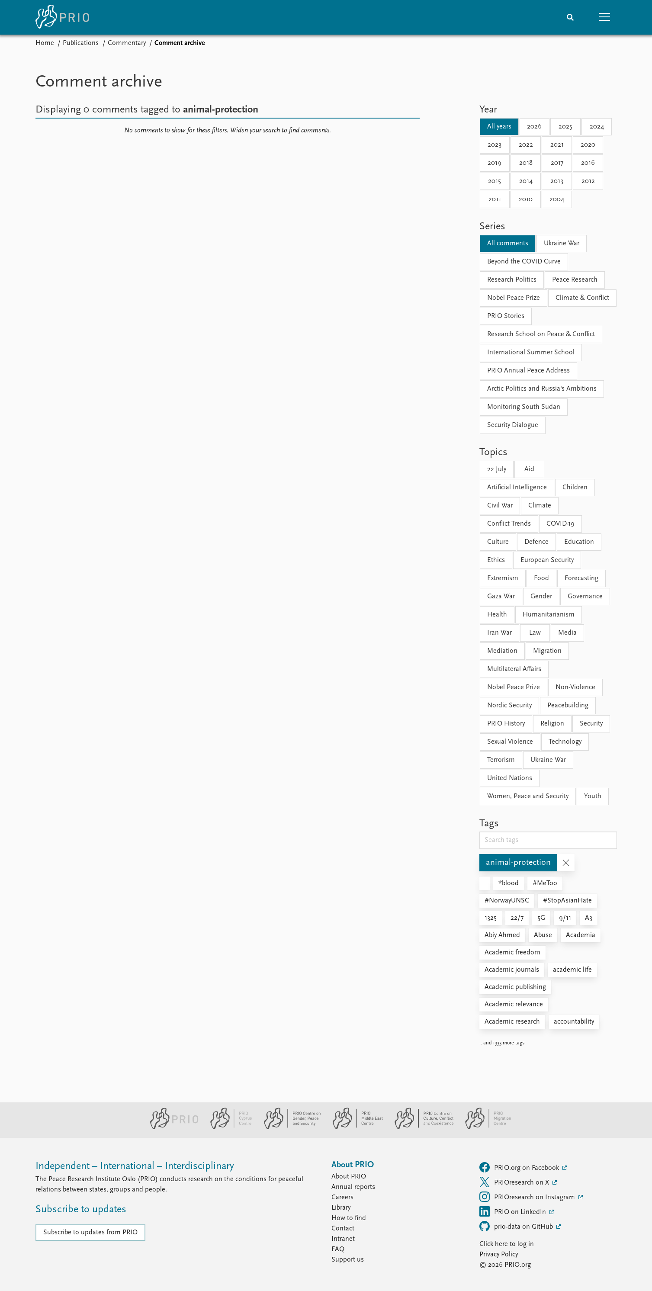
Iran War (499, 632)
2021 (557, 144)
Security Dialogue (512, 425)
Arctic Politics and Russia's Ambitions (542, 388)
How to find (348, 1218)
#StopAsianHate (567, 900)
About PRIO (348, 1176)
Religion (552, 723)
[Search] (570, 17)
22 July (496, 469)
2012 (588, 181)
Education (579, 542)
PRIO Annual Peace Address (528, 370)
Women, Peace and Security (527, 796)
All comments (507, 243)
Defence (536, 542)
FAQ (337, 1249)
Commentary (127, 43)
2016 (588, 163)
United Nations (509, 778)
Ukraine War (561, 243)
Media (567, 632)
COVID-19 (560, 523)
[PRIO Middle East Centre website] (354, 1127)
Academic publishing (515, 987)
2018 (526, 163)
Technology (565, 742)
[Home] (62, 17)
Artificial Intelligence (517, 487)
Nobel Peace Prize (513, 298)
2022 (526, 144)
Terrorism (501, 760)
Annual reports (353, 1187)
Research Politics (511, 279)
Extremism (502, 578)
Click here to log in (506, 1244)
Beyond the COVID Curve (524, 261)
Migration (547, 651)
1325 (491, 918)
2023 (494, 144)
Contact (342, 1228)
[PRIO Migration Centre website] (484, 1127)
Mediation (502, 651)
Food (541, 578)
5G (541, 918)
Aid (529, 469)
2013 (556, 181)
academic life (572, 970)
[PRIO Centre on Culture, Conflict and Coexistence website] (420, 1127)
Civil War (500, 505)
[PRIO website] (171, 1127)
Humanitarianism (549, 614)
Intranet (343, 1239)
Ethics (496, 560)
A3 (588, 918)
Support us (347, 1259)
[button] (605, 17)
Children (575, 487)
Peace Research (574, 279)
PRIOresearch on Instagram (528, 1196)
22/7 (517, 918)
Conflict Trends (509, 523)
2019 (494, 163)
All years (499, 126)
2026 (534, 126)
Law (535, 632)
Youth (592, 796)
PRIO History (506, 723)
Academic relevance (514, 1004)
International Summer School (531, 352)
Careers (342, 1197)
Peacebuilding (567, 705)
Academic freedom (512, 952)
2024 (597, 126)
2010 (526, 199)
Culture (498, 542)
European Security (547, 560)
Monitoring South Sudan (523, 407)
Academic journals (512, 970)
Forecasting (581, 578)
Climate (539, 505)
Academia (580, 935)
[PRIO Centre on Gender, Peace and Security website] (288, 1127)
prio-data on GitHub (517, 1226)
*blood (508, 883)
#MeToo (545, 883)
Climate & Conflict (582, 298)
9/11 (565, 918)
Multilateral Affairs (514, 669)
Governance (585, 596)
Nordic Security (509, 705)
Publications (81, 43)
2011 (494, 199)
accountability (574, 1021)
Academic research (512, 1021)
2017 (557, 163)
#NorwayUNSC (507, 900)
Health (497, 614)
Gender (541, 596)
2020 (588, 144)
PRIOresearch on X (515, 1182)
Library (340, 1207)
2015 (494, 181)
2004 (556, 199)
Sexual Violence (510, 742)
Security (591, 723)
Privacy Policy (498, 1254)
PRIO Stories (505, 316)
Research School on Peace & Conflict (541, 334)
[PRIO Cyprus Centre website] (227, 1127)
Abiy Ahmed (502, 935)
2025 (565, 126)
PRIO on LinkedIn (513, 1211)
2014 (526, 181)
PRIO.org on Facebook (520, 1167)
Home (44, 43)
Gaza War (501, 596)
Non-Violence (575, 687)
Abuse (543, 935)
